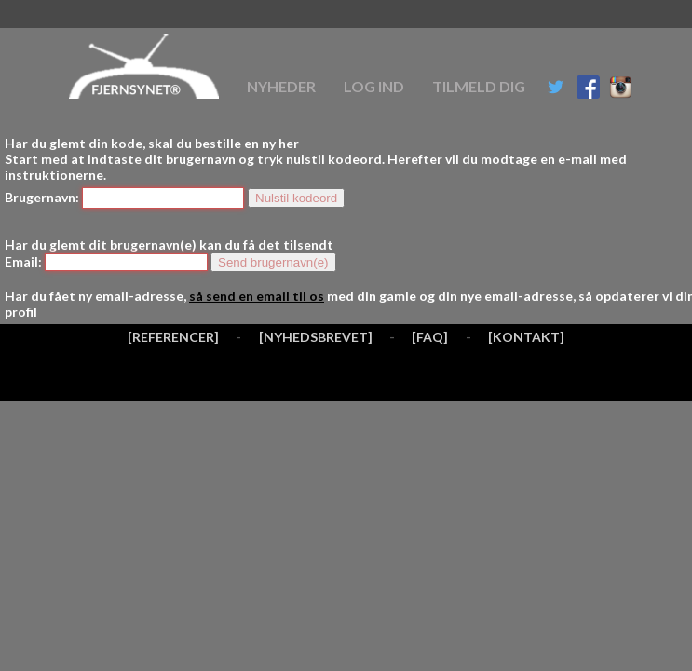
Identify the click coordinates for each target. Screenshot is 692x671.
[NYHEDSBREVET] (316, 337)
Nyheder (281, 86)
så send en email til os (256, 296)
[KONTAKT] (526, 337)
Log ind (374, 86)
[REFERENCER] (173, 337)
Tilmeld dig (478, 86)
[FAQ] (430, 337)
